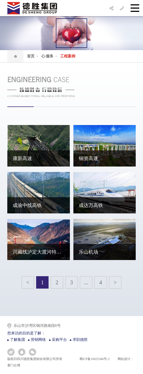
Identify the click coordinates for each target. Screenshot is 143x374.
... (86, 282)
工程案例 (67, 56)
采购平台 (59, 340)
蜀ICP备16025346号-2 (94, 359)
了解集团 (17, 340)
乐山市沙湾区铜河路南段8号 (37, 326)
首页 (32, 56)
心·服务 (49, 56)
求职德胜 (80, 340)
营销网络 (38, 340)
